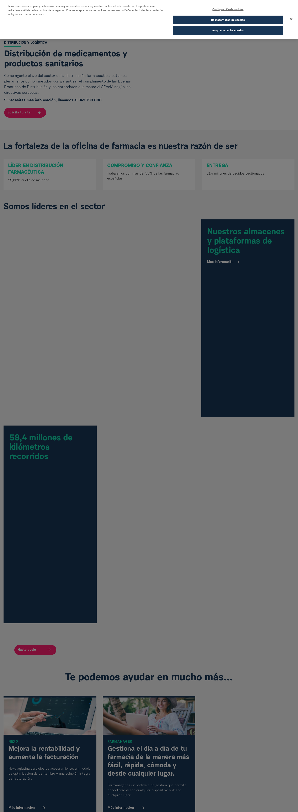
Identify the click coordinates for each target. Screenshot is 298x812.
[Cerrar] (291, 18)
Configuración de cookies (227, 9)
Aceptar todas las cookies (228, 30)
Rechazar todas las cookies (228, 19)
